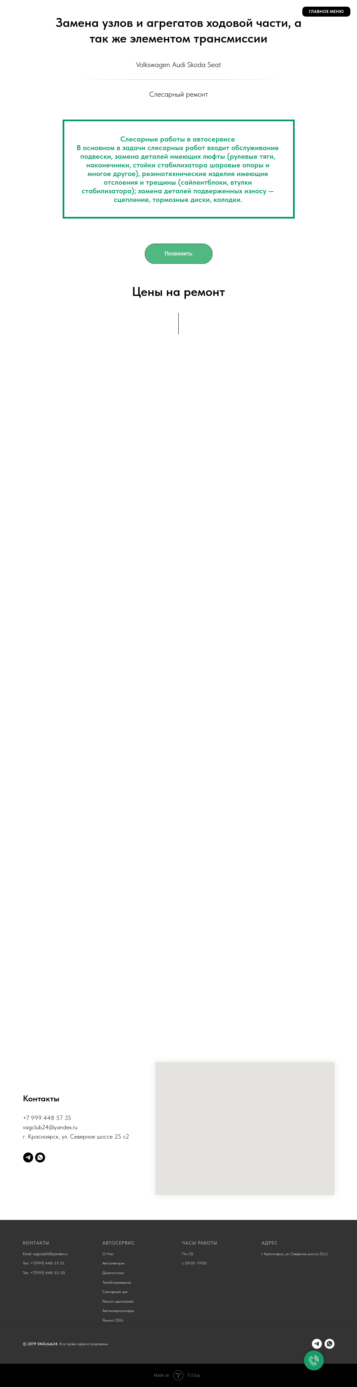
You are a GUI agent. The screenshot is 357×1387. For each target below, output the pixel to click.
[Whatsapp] (329, 1344)
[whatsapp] (40, 1157)
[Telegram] (28, 1157)
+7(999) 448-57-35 (47, 1263)
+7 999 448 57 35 (47, 1117)
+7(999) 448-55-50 (47, 1272)
